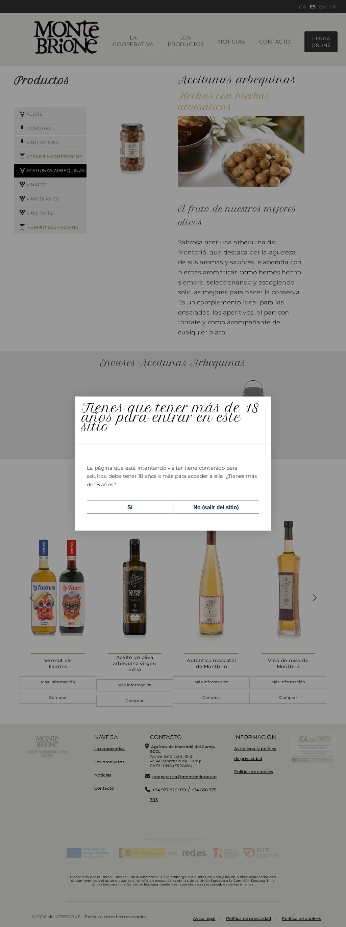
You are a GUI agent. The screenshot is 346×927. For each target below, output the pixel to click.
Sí (129, 507)
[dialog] (173, 463)
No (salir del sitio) (216, 507)
